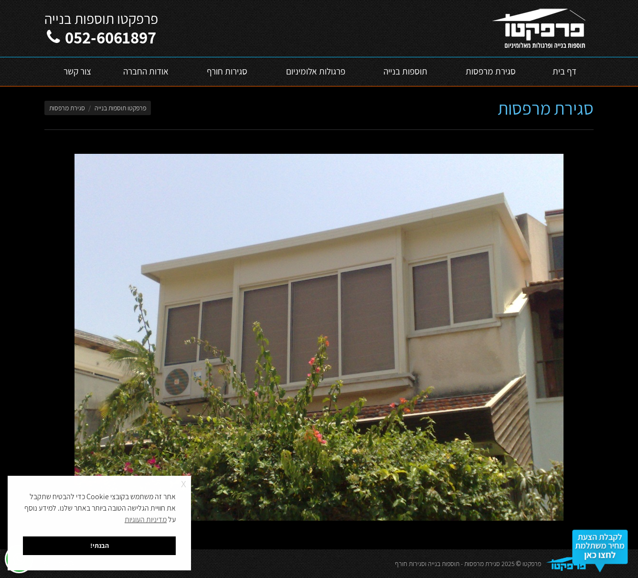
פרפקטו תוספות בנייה (120, 108)
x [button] (183, 482)
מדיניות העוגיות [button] (146, 519)
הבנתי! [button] (99, 545)
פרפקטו (531, 563)
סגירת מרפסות (482, 563)
